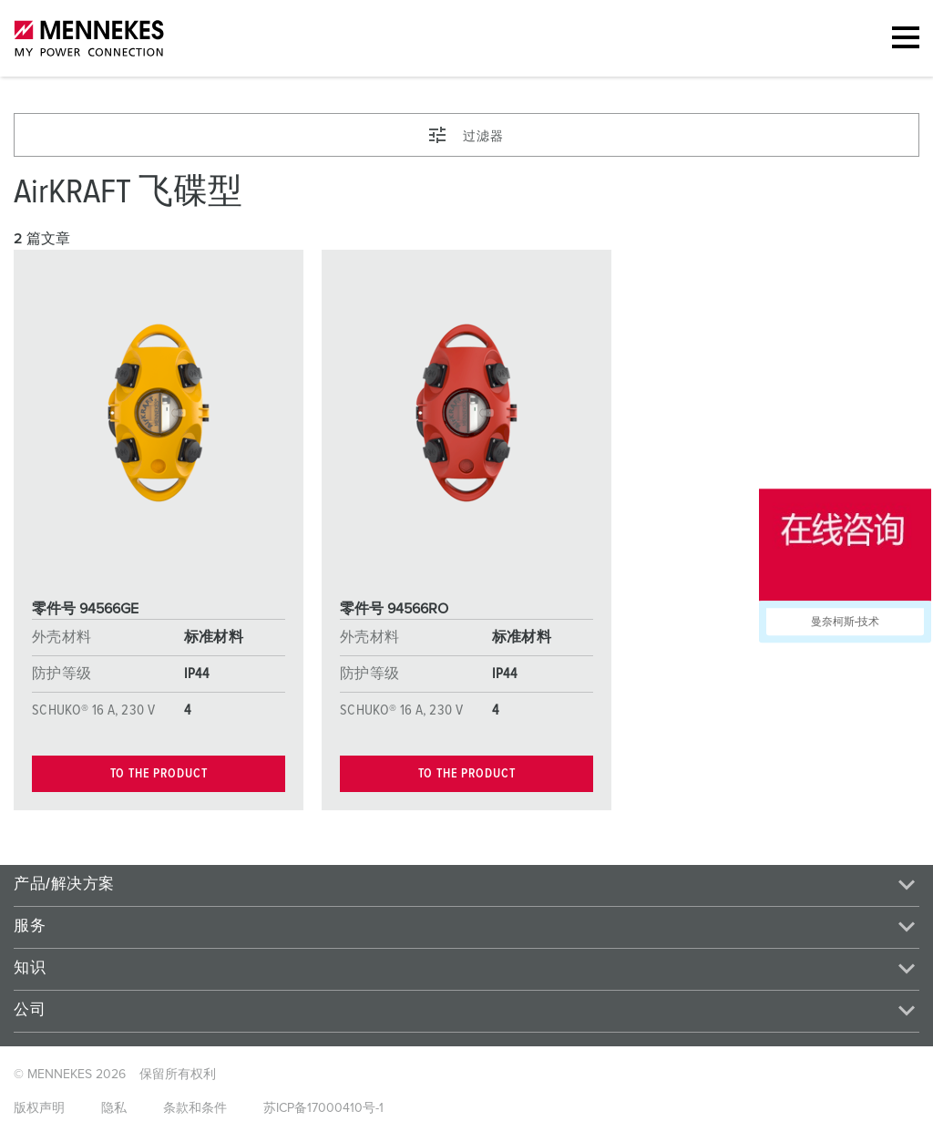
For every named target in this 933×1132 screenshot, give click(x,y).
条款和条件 (195, 1108)
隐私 (114, 1108)
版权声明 (39, 1108)
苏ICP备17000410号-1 (323, 1108)
